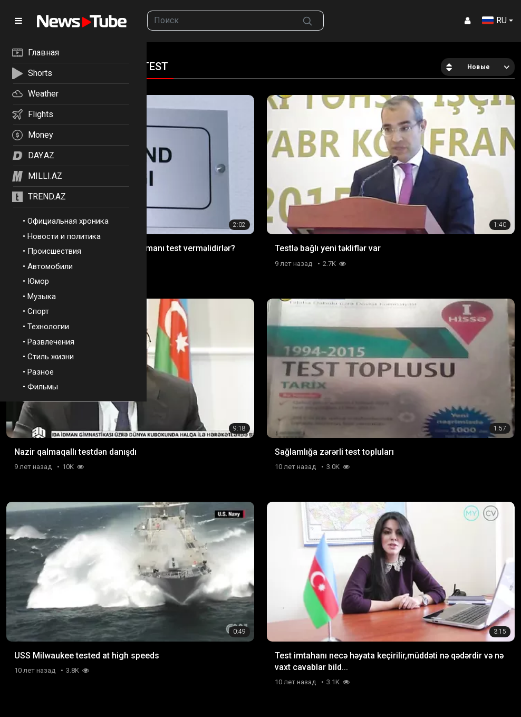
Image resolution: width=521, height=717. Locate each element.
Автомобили (50, 266)
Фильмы (42, 386)
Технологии (48, 326)
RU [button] (494, 20)
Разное (40, 372)
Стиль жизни (50, 356)
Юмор (38, 281)
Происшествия (54, 251)
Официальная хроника (68, 221)
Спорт (38, 311)
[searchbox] (219, 21)
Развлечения (50, 342)
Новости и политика (64, 236)
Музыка (41, 296)
